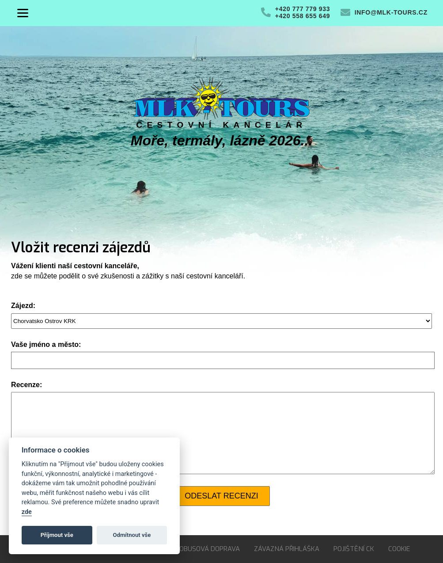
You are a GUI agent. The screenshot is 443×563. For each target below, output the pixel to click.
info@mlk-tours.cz (391, 12)
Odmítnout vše (132, 535)
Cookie (399, 548)
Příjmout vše (57, 535)
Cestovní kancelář (221, 124)
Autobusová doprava (203, 548)
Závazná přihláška (286, 548)
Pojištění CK (353, 548)
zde (27, 512)
